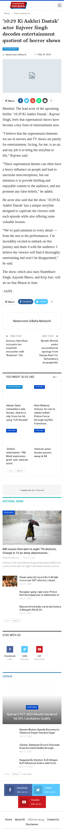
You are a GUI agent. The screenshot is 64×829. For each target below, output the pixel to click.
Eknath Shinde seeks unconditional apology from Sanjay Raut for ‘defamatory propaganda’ (48, 351)
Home (8, 819)
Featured (39, 387)
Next (20, 470)
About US (20, 819)
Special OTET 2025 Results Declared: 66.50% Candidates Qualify (32, 716)
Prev (10, 470)
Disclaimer (32, 824)
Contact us (53, 819)
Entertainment (11, 49)
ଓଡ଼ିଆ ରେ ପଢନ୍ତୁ (36, 819)
